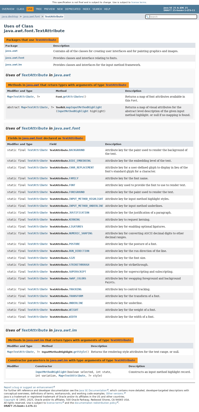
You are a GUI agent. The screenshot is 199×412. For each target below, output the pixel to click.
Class (20, 9)
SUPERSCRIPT (77, 271)
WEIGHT (73, 309)
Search (97, 9)
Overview (8, 9)
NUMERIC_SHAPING (80, 233)
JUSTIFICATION (79, 212)
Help (107, 9)
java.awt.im (13, 64)
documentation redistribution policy (96, 403)
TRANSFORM (76, 296)
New (60, 9)
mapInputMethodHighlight (84, 107)
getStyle (79, 351)
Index (86, 9)
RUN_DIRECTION (79, 250)
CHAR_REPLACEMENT (81, 167)
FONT (72, 185)
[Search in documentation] (171, 17)
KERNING (74, 219)
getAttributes (73, 96)
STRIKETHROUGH (79, 264)
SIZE (72, 257)
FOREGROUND (77, 192)
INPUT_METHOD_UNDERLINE (86, 205)
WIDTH (73, 316)
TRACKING (75, 289)
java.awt (11, 50)
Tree (39, 9)
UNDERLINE (76, 303)
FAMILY (73, 178)
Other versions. (115, 393)
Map (9, 96)
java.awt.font (31, 16)
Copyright (9, 399)
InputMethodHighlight (72, 111)
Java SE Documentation (93, 390)
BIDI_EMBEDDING (80, 160)
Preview (49, 9)
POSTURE (74, 243)
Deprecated (72, 9)
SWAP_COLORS (77, 278)
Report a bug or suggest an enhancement (28, 387)
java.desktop (10, 16)
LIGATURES (76, 226)
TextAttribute (54, 16)
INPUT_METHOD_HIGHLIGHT (86, 198)
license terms (138, 2)
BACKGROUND (77, 150)
